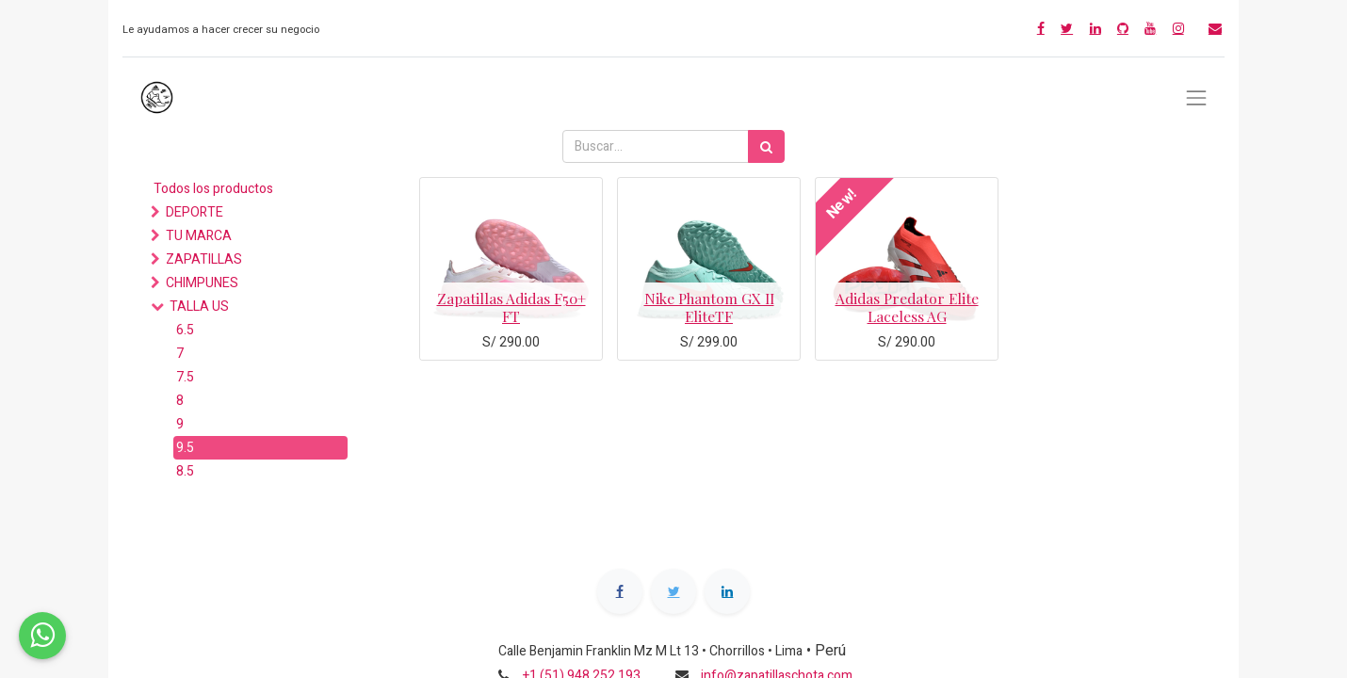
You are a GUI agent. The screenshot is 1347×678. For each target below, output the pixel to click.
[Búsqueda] (766, 146)
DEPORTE (194, 212)
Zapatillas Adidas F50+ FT (511, 306)
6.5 (185, 330)
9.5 (185, 448)
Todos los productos (213, 189)
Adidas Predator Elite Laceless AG (907, 306)
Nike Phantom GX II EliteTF (709, 306)
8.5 (185, 471)
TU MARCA (199, 236)
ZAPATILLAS (204, 259)
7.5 (185, 377)
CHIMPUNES (202, 283)
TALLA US (199, 306)
